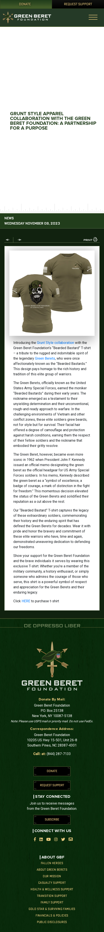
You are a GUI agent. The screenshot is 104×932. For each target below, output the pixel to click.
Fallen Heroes (52, 863)
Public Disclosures (52, 922)
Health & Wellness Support (52, 889)
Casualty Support (52, 882)
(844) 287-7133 (59, 754)
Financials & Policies (52, 915)
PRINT (87, 240)
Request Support (78, 4)
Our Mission (52, 876)
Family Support (52, 902)
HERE (26, 601)
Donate (25, 4)
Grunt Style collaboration (55, 343)
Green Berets (45, 358)
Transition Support (52, 896)
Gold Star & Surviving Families (52, 909)
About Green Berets (52, 869)
